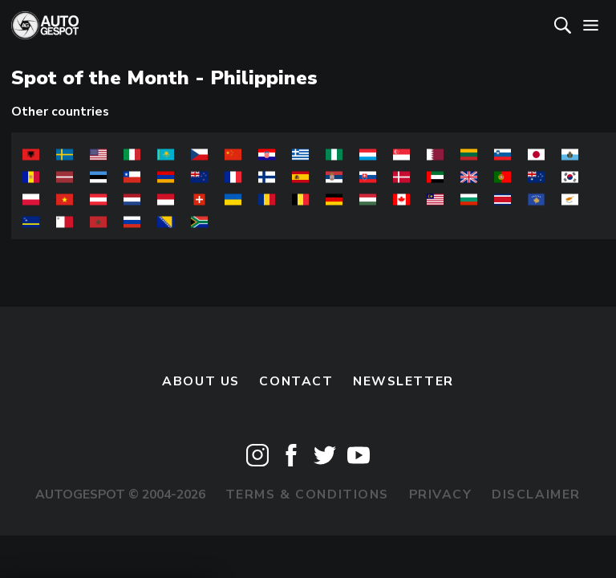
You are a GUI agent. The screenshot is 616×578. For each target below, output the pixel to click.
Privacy (440, 494)
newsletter (403, 381)
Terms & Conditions (307, 494)
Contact (296, 381)
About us (201, 381)
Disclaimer (536, 494)
